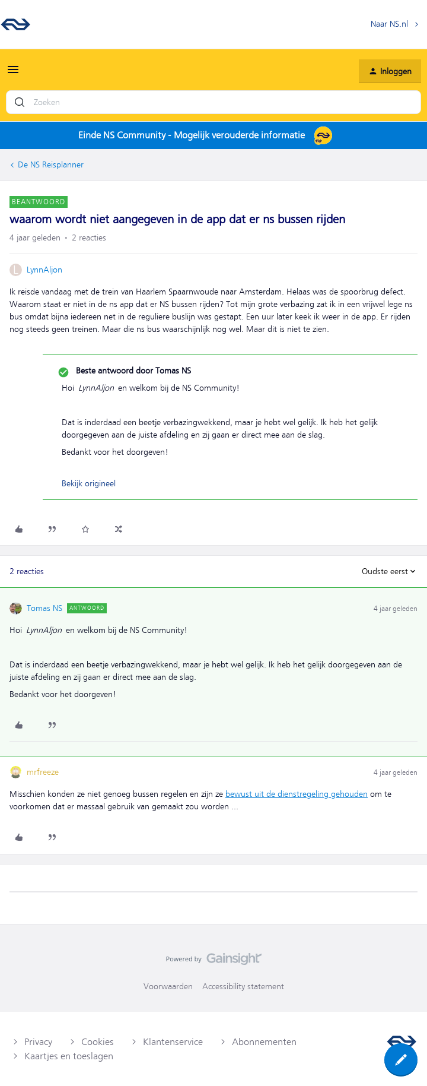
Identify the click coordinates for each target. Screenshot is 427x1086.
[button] (13, 73)
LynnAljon (44, 269)
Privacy (38, 1042)
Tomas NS (44, 608)
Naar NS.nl (389, 24)
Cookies (97, 1042)
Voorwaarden (168, 986)
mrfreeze (43, 772)
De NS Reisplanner (51, 164)
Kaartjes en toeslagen (68, 1056)
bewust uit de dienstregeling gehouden (296, 794)
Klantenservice (173, 1042)
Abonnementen (264, 1042)
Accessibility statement (243, 986)
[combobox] (213, 102)
